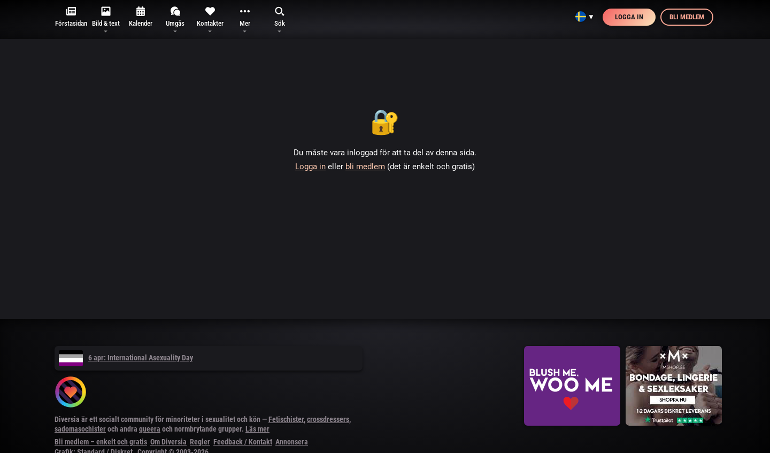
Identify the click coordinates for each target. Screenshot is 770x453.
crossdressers (328, 419)
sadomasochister (80, 429)
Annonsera (291, 441)
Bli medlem (686, 17)
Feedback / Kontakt (242, 441)
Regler (200, 441)
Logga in (629, 17)
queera (149, 429)
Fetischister (286, 419)
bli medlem (365, 166)
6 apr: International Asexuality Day (126, 357)
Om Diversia (168, 441)
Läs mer (257, 429)
